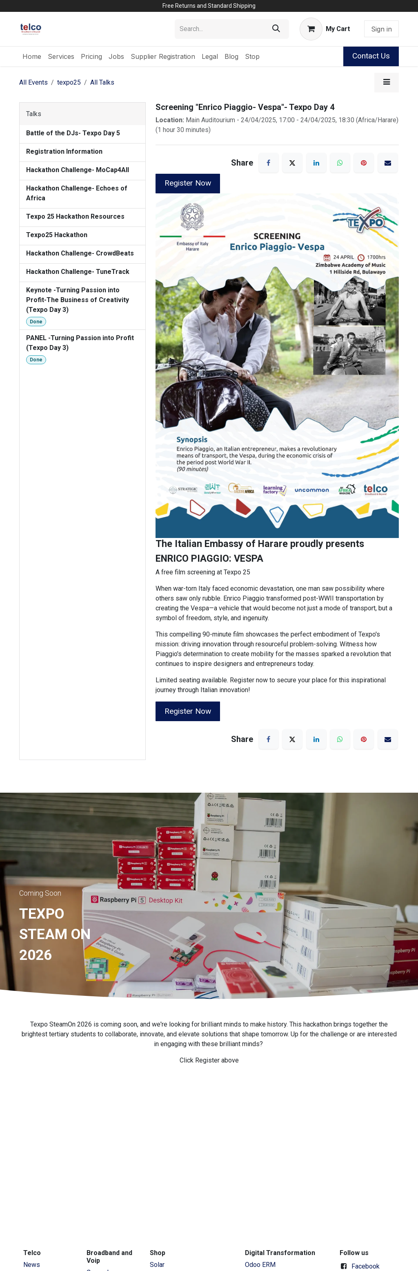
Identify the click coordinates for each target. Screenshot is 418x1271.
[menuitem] (31, 56)
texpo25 (69, 82)
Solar (157, 1265)
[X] (292, 163)
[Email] (388, 163)
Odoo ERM (261, 1265)
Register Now (188, 183)
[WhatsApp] (340, 163)
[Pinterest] (364, 163)
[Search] (276, 29)
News (31, 1265)
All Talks (102, 82)
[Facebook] (268, 163)
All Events (33, 82)
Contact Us (371, 56)
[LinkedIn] (316, 163)
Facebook (365, 1266)
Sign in (381, 29)
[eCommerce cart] (325, 29)
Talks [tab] (33, 114)
